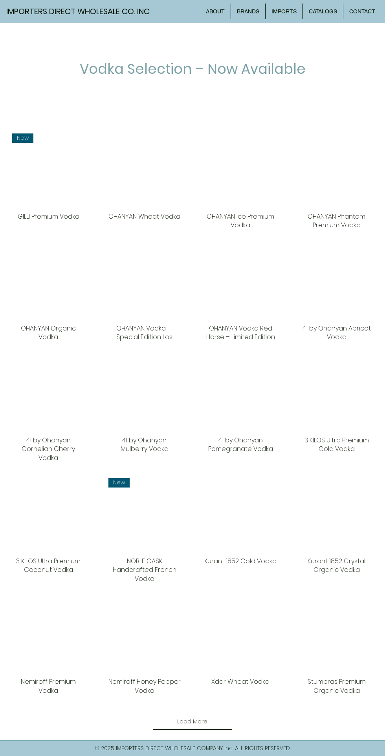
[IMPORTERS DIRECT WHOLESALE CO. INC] (82, 11)
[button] (323, 11)
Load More (192, 721)
